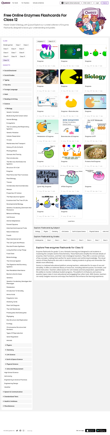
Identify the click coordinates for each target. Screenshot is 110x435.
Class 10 (14, 56)
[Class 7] (97, 240)
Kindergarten (8, 45)
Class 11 (22, 56)
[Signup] (105, 2)
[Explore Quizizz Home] (5, 3)
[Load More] (71, 221)
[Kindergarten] (39, 240)
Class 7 (13, 53)
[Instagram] (23, 430)
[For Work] (15, 2)
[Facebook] (20, 430)
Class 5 (21, 49)
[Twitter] (17, 430)
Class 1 (18, 45)
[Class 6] (89, 240)
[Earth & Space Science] (79, 231)
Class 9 (5, 56)
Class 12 (6, 60)
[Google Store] (101, 430)
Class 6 (5, 53)
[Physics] (46, 231)
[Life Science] (65, 231)
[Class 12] (51, 41)
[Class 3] (65, 240)
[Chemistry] (54, 231)
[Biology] (38, 231)
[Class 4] (73, 240)
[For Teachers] (25, 2)
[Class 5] (81, 240)
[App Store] (90, 430)
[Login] (97, 2)
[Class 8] (105, 240)
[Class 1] (49, 240)
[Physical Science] (94, 231)
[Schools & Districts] (38, 2)
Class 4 (13, 49)
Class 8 (21, 53)
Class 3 (5, 49)
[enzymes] (41, 41)
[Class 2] (57, 240)
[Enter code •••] (87, 2)
